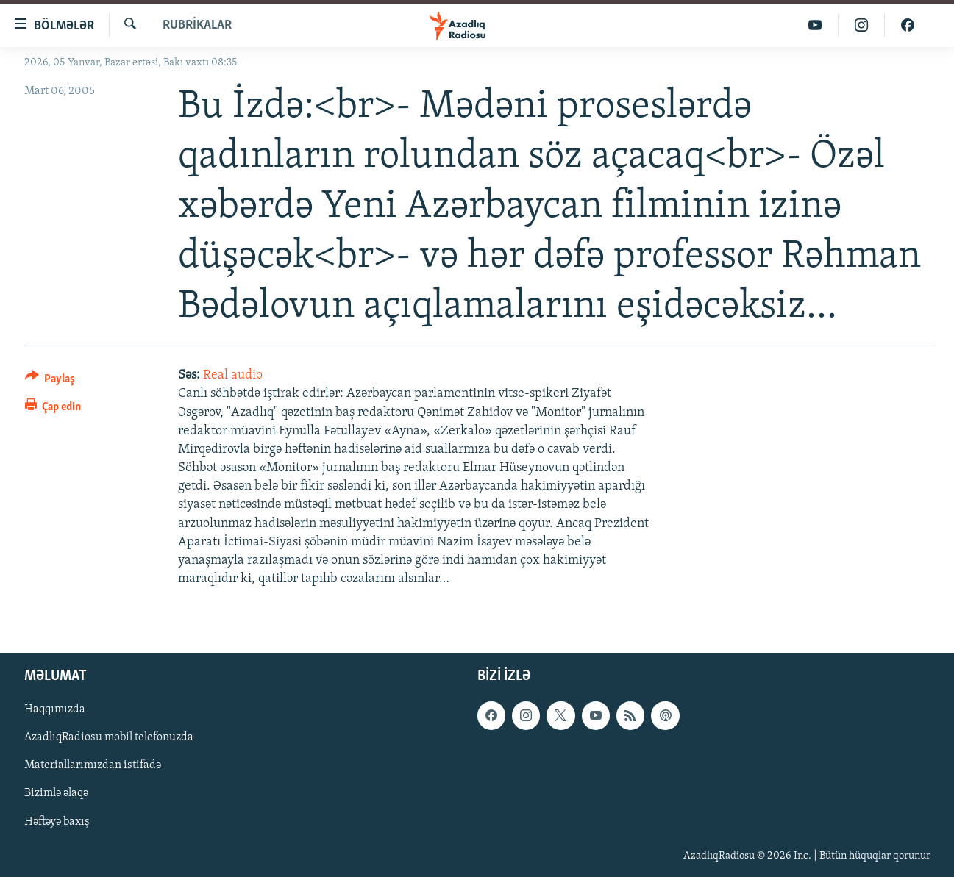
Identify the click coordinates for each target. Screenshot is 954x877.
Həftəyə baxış (57, 822)
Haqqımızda (54, 710)
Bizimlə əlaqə (56, 794)
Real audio (233, 375)
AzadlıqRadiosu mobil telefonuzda (108, 738)
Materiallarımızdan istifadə (92, 766)
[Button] (50, 381)
